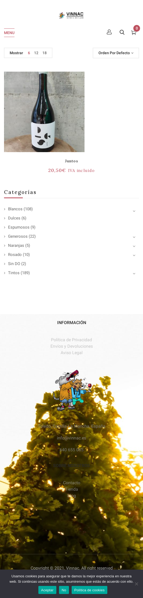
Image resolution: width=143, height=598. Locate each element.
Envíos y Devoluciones (71, 346)
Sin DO (14, 263)
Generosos (18, 236)
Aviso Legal (72, 352)
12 (36, 53)
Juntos (71, 161)
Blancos (15, 209)
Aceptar (47, 590)
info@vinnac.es (71, 438)
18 (44, 53)
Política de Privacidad (71, 339)
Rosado (15, 254)
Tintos (14, 272)
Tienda (71, 489)
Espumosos (19, 227)
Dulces (14, 218)
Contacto (71, 482)
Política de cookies (89, 590)
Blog (71, 495)
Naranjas (16, 245)
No (64, 590)
